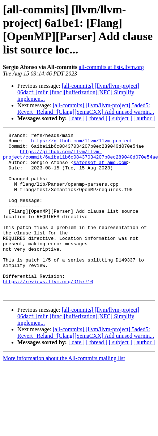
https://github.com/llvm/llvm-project (82, 142)
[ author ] (144, 118)
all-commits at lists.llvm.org (111, 67)
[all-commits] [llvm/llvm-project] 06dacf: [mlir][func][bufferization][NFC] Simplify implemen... (78, 92)
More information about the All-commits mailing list (64, 391)
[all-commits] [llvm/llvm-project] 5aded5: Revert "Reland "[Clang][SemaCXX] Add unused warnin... (85, 108)
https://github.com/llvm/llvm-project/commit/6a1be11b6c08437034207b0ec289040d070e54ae (80, 158)
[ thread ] (96, 118)
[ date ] (76, 118)
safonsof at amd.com (100, 168)
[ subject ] (120, 118)
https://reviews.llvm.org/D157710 (48, 311)
